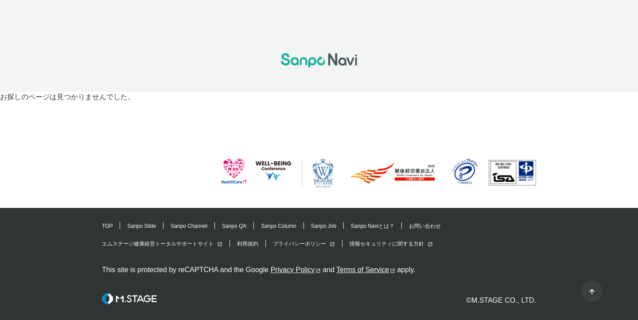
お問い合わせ (425, 226)
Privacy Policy (293, 269)
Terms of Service (362, 269)
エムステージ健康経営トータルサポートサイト (158, 244)
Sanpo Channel (189, 226)
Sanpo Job (323, 226)
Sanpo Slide (141, 226)
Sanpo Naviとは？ (372, 226)
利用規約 (247, 244)
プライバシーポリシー (299, 244)
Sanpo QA (234, 226)
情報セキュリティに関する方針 (387, 244)
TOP (107, 226)
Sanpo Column (278, 226)
